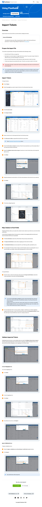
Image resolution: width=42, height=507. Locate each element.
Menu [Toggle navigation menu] (38, 1)
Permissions (27, 41)
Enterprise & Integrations (8, 16)
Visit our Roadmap (28, 493)
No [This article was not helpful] (25, 485)
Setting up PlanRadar (24, 13)
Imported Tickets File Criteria (15, 141)
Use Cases (17, 16)
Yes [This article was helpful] (17, 485)
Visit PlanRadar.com (13, 493)
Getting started (6, 13)
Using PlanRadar (14, 13)
